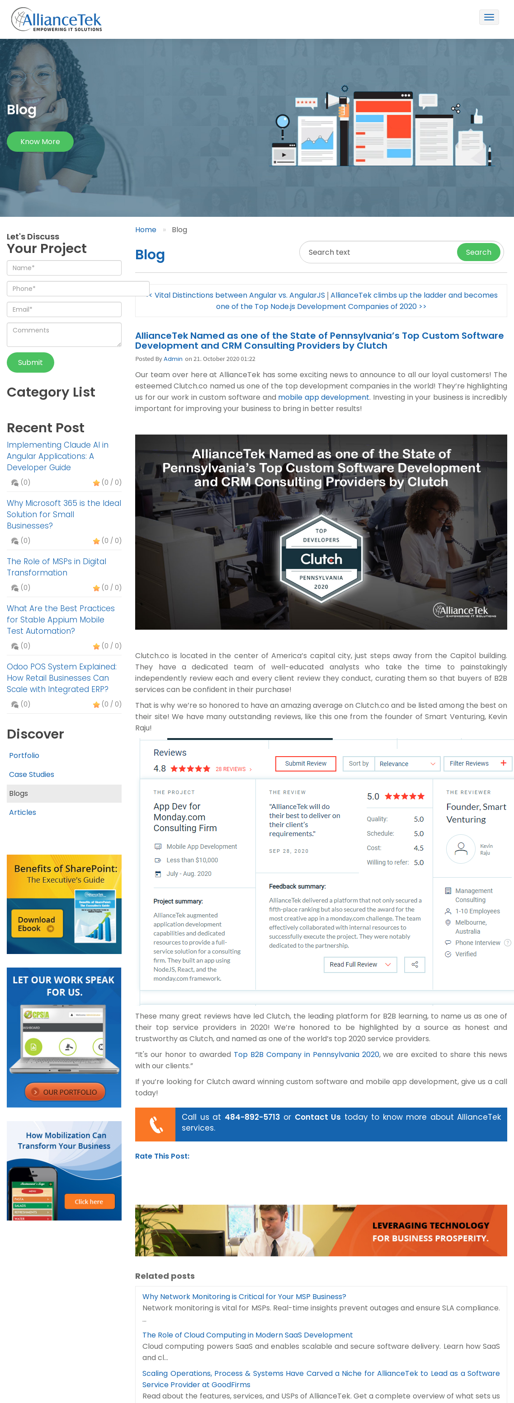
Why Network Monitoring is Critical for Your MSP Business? (244, 1296)
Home (145, 229)
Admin (173, 359)
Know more (40, 141)
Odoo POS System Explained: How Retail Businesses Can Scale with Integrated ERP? (62, 678)
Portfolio (24, 755)
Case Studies (31, 774)
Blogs (18, 793)
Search (478, 252)
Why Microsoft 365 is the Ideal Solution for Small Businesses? (64, 514)
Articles (22, 812)
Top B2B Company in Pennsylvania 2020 (306, 1054)
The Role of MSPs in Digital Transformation (56, 567)
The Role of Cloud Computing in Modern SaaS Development (247, 1335)
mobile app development (323, 397)
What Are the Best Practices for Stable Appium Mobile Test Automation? (61, 619)
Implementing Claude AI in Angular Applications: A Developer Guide (57, 456)
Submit (30, 362)
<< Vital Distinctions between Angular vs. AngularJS (235, 295)
